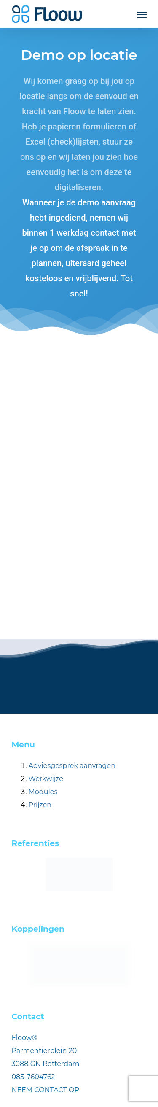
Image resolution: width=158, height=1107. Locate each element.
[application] (155, 1105)
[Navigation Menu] (142, 14)
